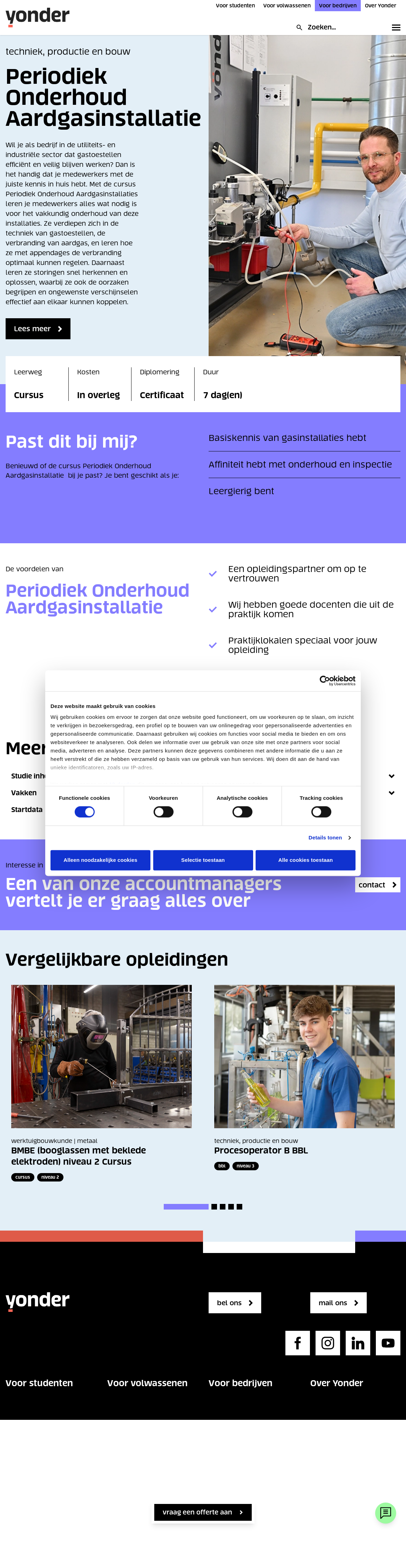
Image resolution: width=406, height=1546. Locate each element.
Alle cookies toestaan (305, 860)
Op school (22, 1448)
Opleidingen (25, 1406)
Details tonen (325, 838)
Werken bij (327, 1427)
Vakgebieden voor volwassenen (136, 1411)
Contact (18, 1490)
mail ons (336, 1303)
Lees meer (34, 329)
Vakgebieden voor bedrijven (238, 1411)
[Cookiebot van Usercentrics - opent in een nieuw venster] (325, 680)
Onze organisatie (337, 1406)
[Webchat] (385, 1513)
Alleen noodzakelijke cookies (100, 860)
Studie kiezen (27, 1427)
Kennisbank (227, 1479)
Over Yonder (380, 5)
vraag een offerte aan (197, 1512)
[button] (186, 1207)
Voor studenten (235, 5)
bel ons (231, 1303)
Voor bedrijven (338, 5)
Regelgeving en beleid (346, 1469)
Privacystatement (338, 1490)
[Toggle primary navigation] (394, 27)
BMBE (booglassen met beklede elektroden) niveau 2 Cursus (78, 1156)
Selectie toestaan (203, 860)
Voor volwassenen (287, 5)
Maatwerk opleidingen (245, 1458)
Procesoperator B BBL (261, 1150)
